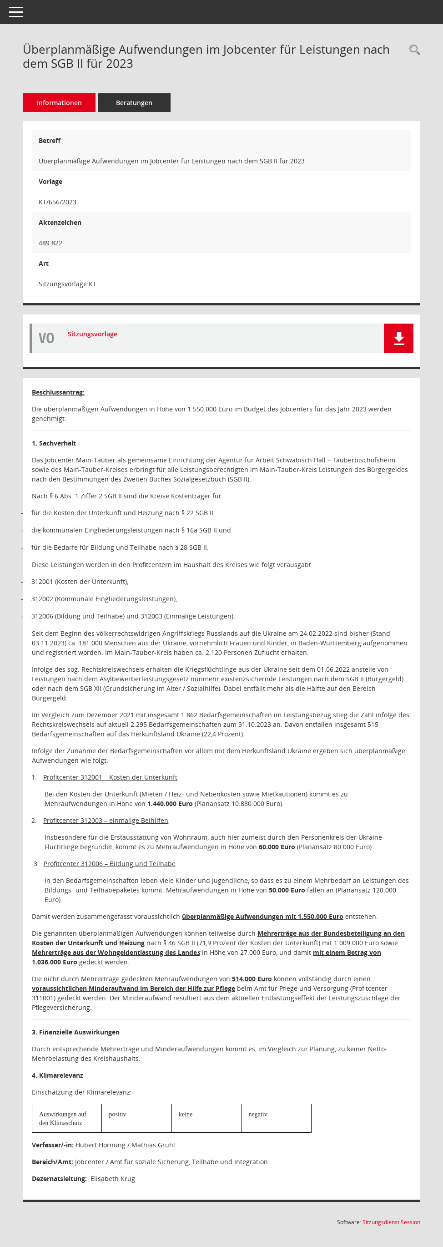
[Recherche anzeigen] (412, 50)
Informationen (59, 102)
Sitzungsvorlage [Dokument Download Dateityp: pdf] (92, 334)
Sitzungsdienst (391, 1222)
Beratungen (134, 102)
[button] (398, 338)
